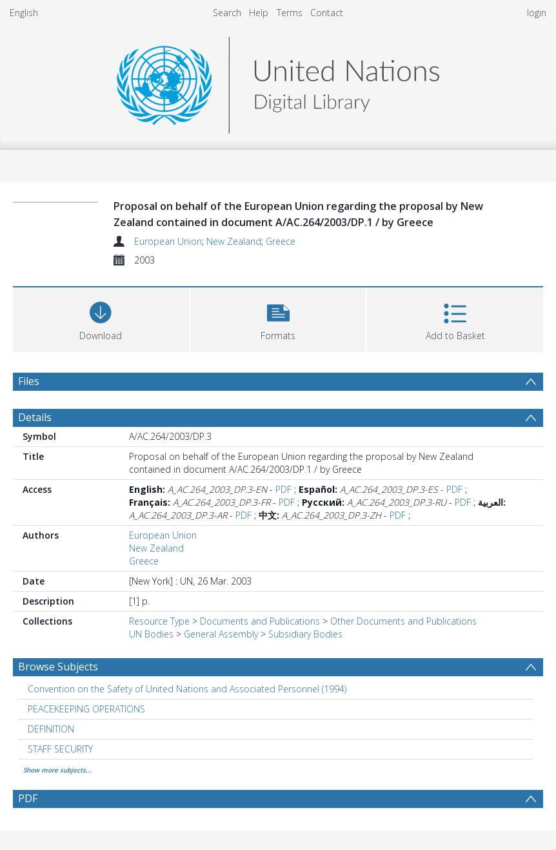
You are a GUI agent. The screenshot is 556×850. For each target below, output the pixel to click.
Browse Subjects (58, 666)
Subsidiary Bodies (305, 634)
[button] (278, 318)
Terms (290, 12)
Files (28, 381)
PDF (283, 489)
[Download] (101, 318)
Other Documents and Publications (403, 621)
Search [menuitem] (227, 12)
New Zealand (233, 241)
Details (35, 417)
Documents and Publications (260, 621)
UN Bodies (151, 634)
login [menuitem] (536, 12)
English (24, 12)
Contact (326, 12)
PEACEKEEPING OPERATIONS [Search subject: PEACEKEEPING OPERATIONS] (86, 709)
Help (258, 12)
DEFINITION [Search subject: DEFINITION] (51, 729)
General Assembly (221, 634)
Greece (280, 241)
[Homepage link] (278, 82)
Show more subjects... (57, 769)
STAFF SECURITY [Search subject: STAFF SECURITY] (60, 749)
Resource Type (159, 621)
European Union (168, 241)
